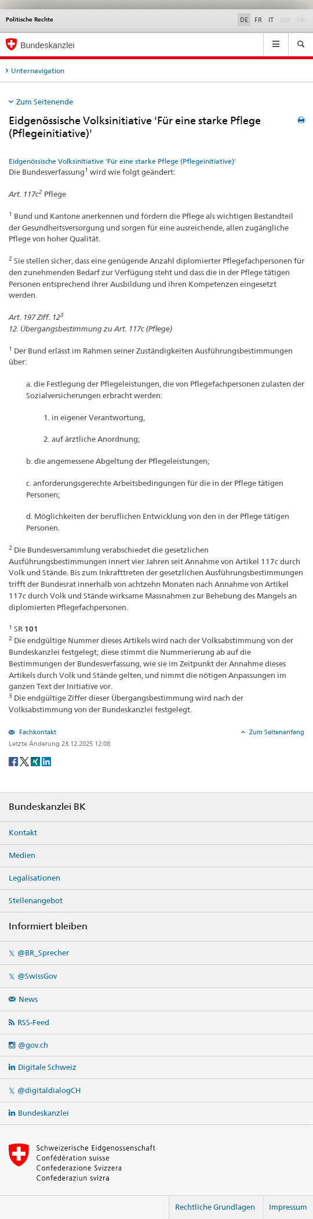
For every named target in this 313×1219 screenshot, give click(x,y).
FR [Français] (258, 20)
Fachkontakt (36, 732)
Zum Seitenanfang (276, 732)
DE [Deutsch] (244, 20)
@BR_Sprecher (43, 952)
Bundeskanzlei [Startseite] (47, 45)
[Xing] (36, 760)
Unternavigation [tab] (37, 70)
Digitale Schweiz (47, 1067)
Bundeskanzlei (43, 1112)
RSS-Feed (33, 1022)
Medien (22, 855)
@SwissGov (37, 975)
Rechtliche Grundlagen (215, 1206)
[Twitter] (25, 760)
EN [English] (301, 20)
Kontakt (23, 832)
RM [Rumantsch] (285, 20)
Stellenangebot (36, 900)
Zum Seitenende (44, 101)
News (28, 999)
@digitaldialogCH (49, 1090)
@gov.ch (33, 1045)
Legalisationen (34, 877)
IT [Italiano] (271, 20)
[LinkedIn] (46, 760)
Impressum (288, 1206)
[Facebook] (14, 760)
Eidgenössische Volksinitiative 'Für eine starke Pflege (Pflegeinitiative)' (122, 161)
